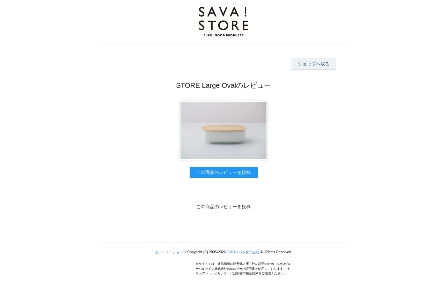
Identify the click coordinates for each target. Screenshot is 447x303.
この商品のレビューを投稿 (223, 172)
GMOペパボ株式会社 (243, 252)
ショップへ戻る (314, 63)
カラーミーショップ (170, 252)
